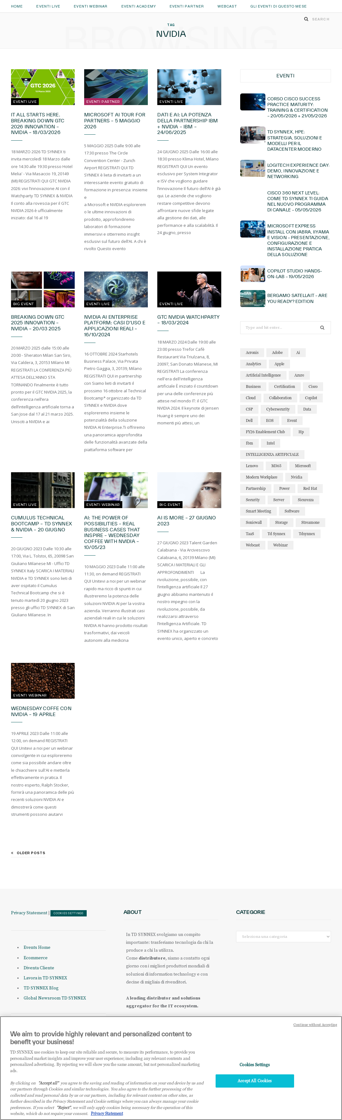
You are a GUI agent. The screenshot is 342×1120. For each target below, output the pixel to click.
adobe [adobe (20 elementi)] (277, 352)
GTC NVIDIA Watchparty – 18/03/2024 (188, 320)
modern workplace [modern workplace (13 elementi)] (261, 477)
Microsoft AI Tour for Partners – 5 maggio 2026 (114, 120)
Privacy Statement (29, 913)
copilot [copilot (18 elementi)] (311, 397)
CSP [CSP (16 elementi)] (249, 409)
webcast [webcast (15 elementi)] (253, 545)
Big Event (23, 304)
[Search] (306, 19)
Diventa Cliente (39, 968)
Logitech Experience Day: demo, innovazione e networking (298, 171)
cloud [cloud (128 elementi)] (251, 397)
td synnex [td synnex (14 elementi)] (276, 533)
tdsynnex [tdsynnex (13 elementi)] (307, 533)
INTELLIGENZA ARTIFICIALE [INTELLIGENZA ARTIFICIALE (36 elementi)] (272, 454)
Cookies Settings (69, 913)
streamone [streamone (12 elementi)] (310, 522)
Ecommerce (36, 958)
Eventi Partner (187, 6)
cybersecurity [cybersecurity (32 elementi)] (278, 409)
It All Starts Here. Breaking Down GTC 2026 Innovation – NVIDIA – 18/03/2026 (37, 123)
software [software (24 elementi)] (292, 511)
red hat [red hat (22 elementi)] (310, 488)
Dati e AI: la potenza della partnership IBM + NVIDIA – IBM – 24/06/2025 (187, 123)
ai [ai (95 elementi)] (298, 352)
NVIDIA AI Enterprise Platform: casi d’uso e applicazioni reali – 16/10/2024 (114, 326)
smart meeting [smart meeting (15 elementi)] (258, 511)
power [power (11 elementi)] (284, 488)
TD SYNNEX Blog (41, 988)
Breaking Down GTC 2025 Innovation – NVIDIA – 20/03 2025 (37, 323)
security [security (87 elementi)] (253, 499)
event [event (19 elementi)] (292, 420)
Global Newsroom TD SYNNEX (55, 998)
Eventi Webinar (90, 6)
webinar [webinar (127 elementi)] (280, 545)
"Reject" (63, 1109)
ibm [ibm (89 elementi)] (249, 443)
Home (17, 6)
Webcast (227, 6)
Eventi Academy (138, 6)
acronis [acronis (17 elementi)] (252, 352)
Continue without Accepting (315, 1026)
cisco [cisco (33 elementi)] (313, 386)
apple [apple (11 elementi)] (279, 363)
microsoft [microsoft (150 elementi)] (303, 465)
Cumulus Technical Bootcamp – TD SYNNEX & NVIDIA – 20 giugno (41, 523)
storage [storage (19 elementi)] (281, 522)
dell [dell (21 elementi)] (249, 420)
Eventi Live (48, 6)
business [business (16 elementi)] (253, 386)
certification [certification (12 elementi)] (284, 386)
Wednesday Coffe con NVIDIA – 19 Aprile (41, 711)
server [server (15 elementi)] (278, 499)
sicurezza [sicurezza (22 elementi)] (306, 499)
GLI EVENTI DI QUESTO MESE (279, 6)
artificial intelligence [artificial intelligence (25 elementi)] (263, 375)
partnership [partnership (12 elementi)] (256, 488)
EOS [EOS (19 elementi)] (270, 420)
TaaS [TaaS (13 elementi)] (250, 533)
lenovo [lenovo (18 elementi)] (252, 465)
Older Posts (28, 853)
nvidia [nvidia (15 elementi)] (296, 477)
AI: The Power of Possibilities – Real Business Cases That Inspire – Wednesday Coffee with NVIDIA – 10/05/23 (112, 532)
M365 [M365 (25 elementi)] (276, 465)
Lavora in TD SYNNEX (45, 978)
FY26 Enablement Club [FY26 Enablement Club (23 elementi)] (265, 431)
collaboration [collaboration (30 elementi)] (280, 397)
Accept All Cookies (255, 1082)
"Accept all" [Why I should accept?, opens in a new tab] (48, 1084)
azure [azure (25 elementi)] (299, 375)
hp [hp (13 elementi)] (301, 431)
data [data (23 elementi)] (307, 409)
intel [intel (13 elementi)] (271, 443)
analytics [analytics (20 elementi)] (253, 363)
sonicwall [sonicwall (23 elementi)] (254, 522)
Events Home (37, 947)
